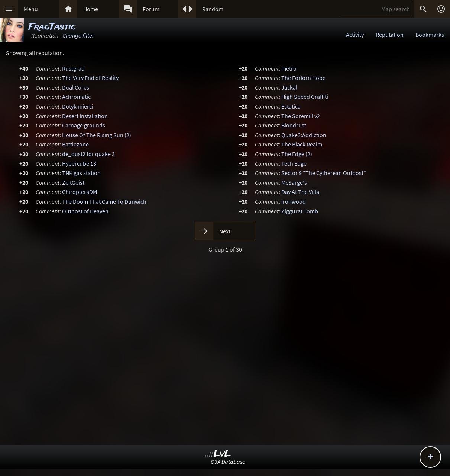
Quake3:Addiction (303, 135)
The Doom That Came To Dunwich (104, 201)
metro (289, 68)
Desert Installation (85, 116)
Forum (151, 9)
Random (212, 9)
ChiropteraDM (79, 191)
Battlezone (75, 144)
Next (224, 231)
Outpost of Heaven (85, 211)
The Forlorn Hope (303, 77)
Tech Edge (294, 163)
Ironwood (293, 201)
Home (90, 9)
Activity (355, 34)
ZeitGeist (73, 182)
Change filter (78, 35)
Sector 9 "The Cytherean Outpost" (323, 173)
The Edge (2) (296, 154)
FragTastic (52, 26)
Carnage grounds (83, 125)
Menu (31, 9)
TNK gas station (81, 173)
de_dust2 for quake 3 (88, 154)
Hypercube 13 (79, 163)
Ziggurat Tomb (299, 211)
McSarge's (294, 182)
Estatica (291, 106)
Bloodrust (293, 125)
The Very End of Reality (90, 77)
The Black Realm (301, 144)
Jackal (289, 87)
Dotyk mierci (77, 106)
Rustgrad (73, 68)
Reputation (390, 34)
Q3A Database (228, 461)
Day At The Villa (300, 191)
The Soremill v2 (300, 116)
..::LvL (217, 453)
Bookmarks (429, 34)
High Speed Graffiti (304, 96)
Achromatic (76, 96)
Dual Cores (75, 87)
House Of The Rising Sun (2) (96, 135)
